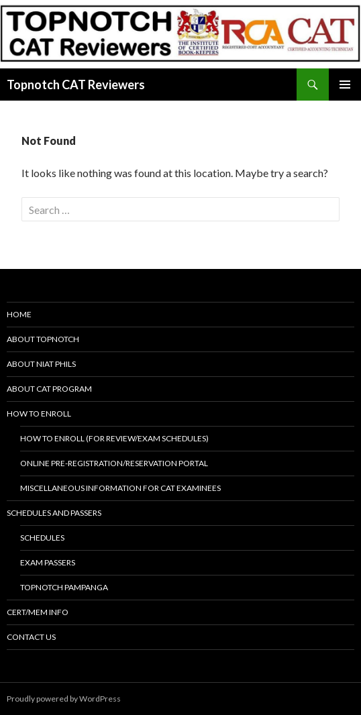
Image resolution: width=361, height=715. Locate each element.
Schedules (42, 538)
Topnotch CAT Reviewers (76, 84)
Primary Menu (345, 84)
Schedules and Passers (54, 513)
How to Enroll (39, 413)
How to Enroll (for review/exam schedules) (114, 438)
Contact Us (31, 637)
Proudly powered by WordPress (64, 699)
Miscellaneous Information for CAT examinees (120, 488)
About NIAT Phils (41, 364)
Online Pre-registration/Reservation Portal (114, 463)
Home (19, 314)
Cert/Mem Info (37, 612)
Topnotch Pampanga (64, 587)
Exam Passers (47, 562)
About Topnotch (43, 339)
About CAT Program (49, 389)
